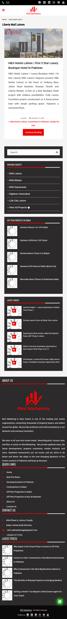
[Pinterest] (58, 2)
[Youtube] (63, 2)
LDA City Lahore (17, 200)
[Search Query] (57, 152)
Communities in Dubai (14, 487)
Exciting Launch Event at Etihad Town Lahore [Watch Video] (40, 320)
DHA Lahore (15, 173)
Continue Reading (33, 132)
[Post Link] (33, 43)
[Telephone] (3, 2)
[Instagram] (53, 2)
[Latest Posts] (7, 550)
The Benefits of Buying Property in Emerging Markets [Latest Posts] (38, 580)
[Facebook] (39, 2)
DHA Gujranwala (17, 187)
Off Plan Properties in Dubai (17, 492)
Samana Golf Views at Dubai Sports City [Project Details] (38, 266)
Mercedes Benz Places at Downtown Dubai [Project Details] (39, 279)
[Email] (7, 2)
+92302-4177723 (12, 535)
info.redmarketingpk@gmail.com (19, 530)
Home (7, 472)
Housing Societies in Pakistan (18, 482)
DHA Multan (15, 180)
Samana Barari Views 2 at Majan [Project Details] (35, 253)
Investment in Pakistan (38, 122)
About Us (8, 502)
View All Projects (19, 207)
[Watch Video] (14, 313)
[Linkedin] (49, 2)
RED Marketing (26, 610)
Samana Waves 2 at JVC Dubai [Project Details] (34, 227)
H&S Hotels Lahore (18, 122)
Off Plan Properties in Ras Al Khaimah (21, 497)
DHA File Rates (11, 477)
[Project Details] (12, 231)
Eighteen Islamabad (19, 194)
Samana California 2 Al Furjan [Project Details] (33, 240)
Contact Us (9, 506)
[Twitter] (44, 2)
